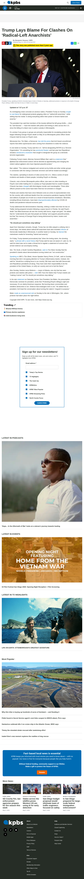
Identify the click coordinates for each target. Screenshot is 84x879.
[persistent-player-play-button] (5, 9)
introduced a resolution (24, 153)
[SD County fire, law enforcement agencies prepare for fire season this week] (12, 789)
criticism (63, 229)
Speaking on (14, 256)
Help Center (57, 843)
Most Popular (8, 659)
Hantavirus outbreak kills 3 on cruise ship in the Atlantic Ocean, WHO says (30, 724)
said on (45, 250)
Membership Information (33, 865)
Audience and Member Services (63, 824)
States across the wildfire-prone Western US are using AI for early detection (31, 803)
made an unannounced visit (24, 293)
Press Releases (31, 840)
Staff (28, 847)
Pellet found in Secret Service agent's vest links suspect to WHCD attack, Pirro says (34, 718)
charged (26, 186)
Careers (29, 830)
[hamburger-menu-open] (4, 2)
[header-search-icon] (67, 2)
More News (8, 781)
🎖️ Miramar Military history (13, 309)
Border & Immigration (69, 796)
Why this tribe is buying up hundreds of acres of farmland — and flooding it (30, 712)
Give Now (76, 3)
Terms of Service (31, 850)
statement (59, 159)
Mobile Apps (30, 837)
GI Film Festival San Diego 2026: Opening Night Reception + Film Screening (30, 587)
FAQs (56, 834)
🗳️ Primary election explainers (14, 312)
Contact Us (57, 830)
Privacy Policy (30, 843)
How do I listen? (58, 837)
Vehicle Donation (31, 874)
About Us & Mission (32, 824)
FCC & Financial (31, 834)
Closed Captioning (59, 827)
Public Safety (6, 796)
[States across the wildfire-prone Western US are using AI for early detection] (32, 789)
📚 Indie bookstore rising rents (14, 316)
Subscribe (42, 403)
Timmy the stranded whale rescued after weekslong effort (24, 730)
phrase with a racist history (25, 241)
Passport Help (58, 840)
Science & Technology (29, 796)
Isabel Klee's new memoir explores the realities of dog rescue (25, 736)
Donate (42, 772)
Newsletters (30, 827)
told (36, 273)
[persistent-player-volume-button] (10, 9)
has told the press (44, 141)
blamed (61, 232)
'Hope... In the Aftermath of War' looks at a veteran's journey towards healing (31, 526)
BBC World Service (70, 9)
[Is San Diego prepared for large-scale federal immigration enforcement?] (72, 789)
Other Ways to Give (32, 868)
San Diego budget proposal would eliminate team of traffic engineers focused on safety (51, 803)
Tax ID (28, 871)
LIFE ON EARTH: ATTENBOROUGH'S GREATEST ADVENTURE (25, 648)
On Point (17, 10)
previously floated (42, 150)
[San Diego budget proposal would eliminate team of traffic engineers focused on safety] (52, 789)
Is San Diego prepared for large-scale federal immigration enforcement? (71, 803)
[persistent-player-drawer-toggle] (81, 8)
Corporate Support (32, 858)
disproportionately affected (47, 200)
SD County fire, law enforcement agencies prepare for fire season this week (11, 803)
